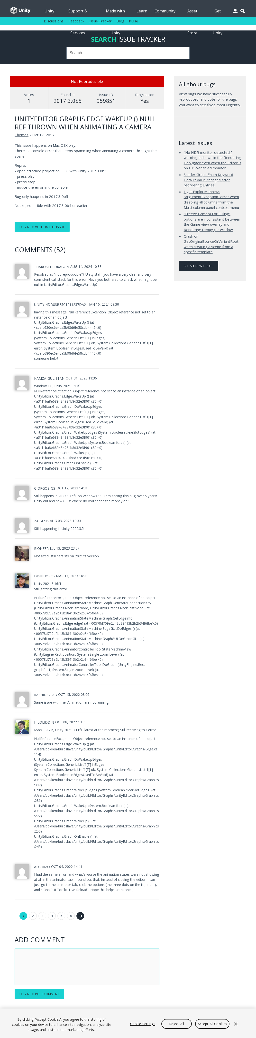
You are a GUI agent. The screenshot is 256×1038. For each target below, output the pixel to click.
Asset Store (192, 12)
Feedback (76, 21)
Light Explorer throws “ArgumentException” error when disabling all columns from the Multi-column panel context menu (211, 199)
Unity (49, 11)
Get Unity (217, 12)
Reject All (176, 1023)
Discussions (54, 21)
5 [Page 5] (61, 916)
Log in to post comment (39, 994)
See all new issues (198, 266)
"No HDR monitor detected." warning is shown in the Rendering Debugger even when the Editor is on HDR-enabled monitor (212, 160)
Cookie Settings (142, 1023)
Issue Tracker (100, 21)
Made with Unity (115, 12)
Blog (120, 21)
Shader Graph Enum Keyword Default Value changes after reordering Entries (208, 179)
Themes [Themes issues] (21, 134)
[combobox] (128, 53)
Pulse (133, 21)
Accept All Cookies (212, 1023)
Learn (142, 11)
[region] (128, 1023)
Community (165, 11)
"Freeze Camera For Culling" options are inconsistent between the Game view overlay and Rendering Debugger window (212, 221)
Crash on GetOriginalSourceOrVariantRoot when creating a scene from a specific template (211, 244)
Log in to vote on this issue (42, 227)
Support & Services (77, 12)
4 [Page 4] (52, 916)
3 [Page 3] (42, 916)
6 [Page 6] (71, 916)
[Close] (235, 1024)
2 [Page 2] (33, 916)
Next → (80, 916)
